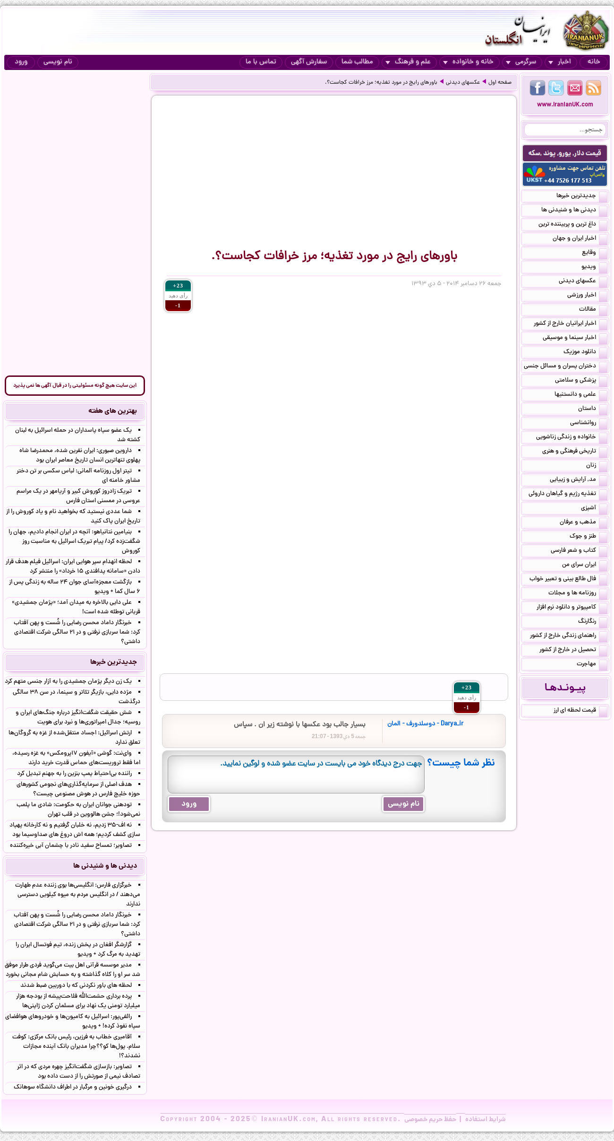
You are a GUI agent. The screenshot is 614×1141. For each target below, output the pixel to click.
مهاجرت (592, 665)
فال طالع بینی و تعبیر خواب (568, 580)
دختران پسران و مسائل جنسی (565, 367)
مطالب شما (357, 62)
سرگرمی (521, 62)
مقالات (593, 310)
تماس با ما (261, 62)
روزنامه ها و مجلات (577, 594)
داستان (592, 409)
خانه (594, 62)
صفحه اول (500, 82)
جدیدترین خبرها (581, 197)
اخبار (559, 62)
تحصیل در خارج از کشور (573, 650)
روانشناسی (588, 423)
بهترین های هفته (112, 411)
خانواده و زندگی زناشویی (571, 438)
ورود (21, 62)
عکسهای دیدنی (463, 82)
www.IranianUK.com (565, 105)
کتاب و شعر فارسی (579, 551)
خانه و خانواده (468, 62)
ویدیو (594, 267)
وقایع (594, 253)
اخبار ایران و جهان (580, 239)
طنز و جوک (588, 537)
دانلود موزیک (585, 353)
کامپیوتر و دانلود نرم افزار (572, 608)
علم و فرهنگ (408, 62)
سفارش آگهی (309, 62)
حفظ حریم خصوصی (430, 1120)
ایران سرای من (584, 565)
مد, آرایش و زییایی (578, 480)
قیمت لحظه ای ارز (580, 711)
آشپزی (594, 509)
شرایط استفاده (485, 1120)
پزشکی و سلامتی (581, 381)
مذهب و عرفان (583, 523)
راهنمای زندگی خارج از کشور (568, 636)
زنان (596, 466)
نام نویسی (57, 62)
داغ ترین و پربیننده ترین (572, 225)
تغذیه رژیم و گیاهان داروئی (568, 494)
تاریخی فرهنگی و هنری (574, 452)
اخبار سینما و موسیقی (575, 338)
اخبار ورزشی (587, 296)
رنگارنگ (592, 622)
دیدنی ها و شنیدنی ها (574, 211)
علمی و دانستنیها (580, 395)
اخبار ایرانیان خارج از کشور (570, 324)
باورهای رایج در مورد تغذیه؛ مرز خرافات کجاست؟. (381, 82)
